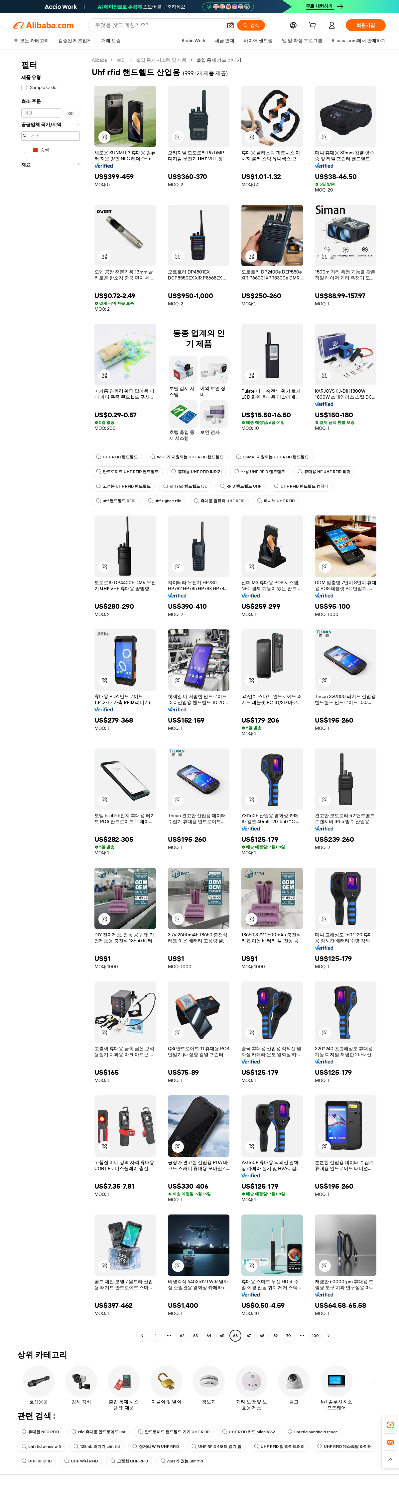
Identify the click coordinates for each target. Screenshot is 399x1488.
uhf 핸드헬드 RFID (115, 501)
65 (222, 1335)
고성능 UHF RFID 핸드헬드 (123, 486)
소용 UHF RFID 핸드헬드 (259, 471)
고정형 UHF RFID (129, 1461)
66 (235, 1335)
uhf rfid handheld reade (313, 1432)
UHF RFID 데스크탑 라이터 (344, 1446)
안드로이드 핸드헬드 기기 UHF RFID (173, 1432)
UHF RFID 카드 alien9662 (248, 1432)
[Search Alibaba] (158, 25)
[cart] (314, 26)
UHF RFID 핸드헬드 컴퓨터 (301, 486)
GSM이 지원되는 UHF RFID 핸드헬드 (272, 457)
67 (249, 1335)
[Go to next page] (328, 1336)
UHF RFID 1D (37, 1461)
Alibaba (99, 60)
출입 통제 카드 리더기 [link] (219, 60)
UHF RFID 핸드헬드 (117, 457)
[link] (390, 1425)
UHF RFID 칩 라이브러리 (279, 1446)
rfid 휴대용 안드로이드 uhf (98, 1432)
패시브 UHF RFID (276, 501)
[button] (230, 25)
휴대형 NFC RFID (40, 1432)
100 (315, 1335)
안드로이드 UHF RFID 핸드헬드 (127, 471)
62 (182, 1335)
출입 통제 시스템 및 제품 (161, 60)
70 (288, 1335)
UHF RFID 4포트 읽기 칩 (216, 1446)
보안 (121, 60)
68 (262, 1335)
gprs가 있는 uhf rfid (182, 1461)
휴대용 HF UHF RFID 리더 (324, 471)
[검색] (251, 25)
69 (275, 1335)
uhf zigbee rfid (164, 501)
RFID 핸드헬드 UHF (240, 486)
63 (195, 1335)
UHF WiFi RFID (81, 1461)
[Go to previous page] (142, 1336)
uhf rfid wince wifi (41, 1446)
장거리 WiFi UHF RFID (155, 1446)
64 (208, 1335)
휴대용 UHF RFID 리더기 (196, 471)
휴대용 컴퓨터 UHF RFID (219, 501)
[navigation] (50, 698)
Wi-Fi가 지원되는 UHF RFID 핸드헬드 (186, 457)
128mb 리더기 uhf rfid (96, 1446)
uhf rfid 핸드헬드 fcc (185, 486)
